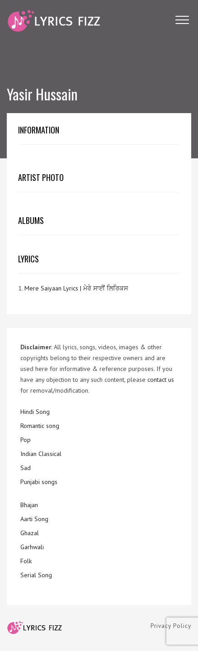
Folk (26, 561)
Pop (25, 440)
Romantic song (39, 426)
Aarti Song (34, 519)
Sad (25, 468)
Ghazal (29, 533)
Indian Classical (40, 454)
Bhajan (29, 505)
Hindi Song (35, 412)
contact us (160, 379)
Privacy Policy (171, 626)
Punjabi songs (38, 482)
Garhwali (32, 547)
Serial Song (36, 575)
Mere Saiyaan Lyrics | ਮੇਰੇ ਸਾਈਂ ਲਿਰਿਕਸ (76, 288)
